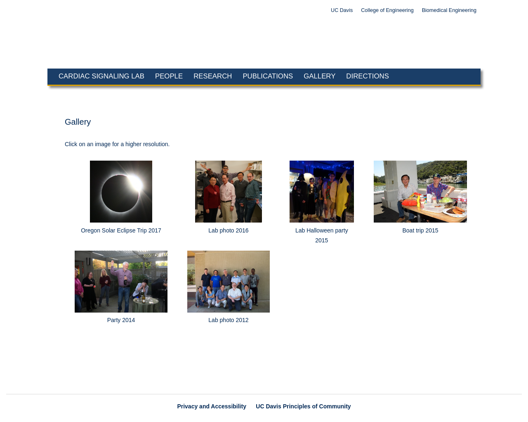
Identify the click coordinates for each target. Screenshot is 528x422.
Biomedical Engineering (449, 10)
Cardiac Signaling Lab (101, 76)
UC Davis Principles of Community (303, 406)
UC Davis (342, 10)
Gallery (319, 76)
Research (212, 76)
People (169, 76)
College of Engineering (387, 10)
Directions (367, 76)
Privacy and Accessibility (211, 406)
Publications (268, 76)
